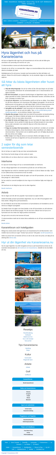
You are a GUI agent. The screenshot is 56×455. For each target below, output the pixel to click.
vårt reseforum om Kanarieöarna (27, 248)
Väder (6, 2)
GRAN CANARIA (13, 21)
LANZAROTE (33, 21)
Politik (28, 395)
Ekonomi (28, 399)
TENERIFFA (23, 21)
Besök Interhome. (6, 188)
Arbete (28, 367)
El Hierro (36, 444)
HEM (4, 21)
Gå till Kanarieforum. (47, 233)
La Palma (27, 444)
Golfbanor (28, 375)
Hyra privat (28, 341)
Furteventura (43, 442)
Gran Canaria (15, 442)
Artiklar (24, 4)
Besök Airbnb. (5, 223)
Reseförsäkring (28, 333)
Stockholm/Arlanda (28, 419)
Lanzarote (34, 442)
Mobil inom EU (27, 337)
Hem (6, 442)
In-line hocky (28, 408)
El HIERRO (36, 23)
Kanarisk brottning (28, 410)
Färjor (28, 350)
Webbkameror (48, 2)
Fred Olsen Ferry (28, 430)
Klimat (28, 397)
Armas (28, 432)
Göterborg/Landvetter (28, 421)
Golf (41, 2)
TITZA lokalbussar (28, 434)
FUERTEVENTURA (45, 21)
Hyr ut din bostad (28, 339)
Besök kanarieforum (28, 382)
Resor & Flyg (30, 2)
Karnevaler (28, 358)
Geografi (28, 393)
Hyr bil (37, 2)
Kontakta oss (31, 4)
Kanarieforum (13, 2)
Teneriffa (24, 442)
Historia (28, 391)
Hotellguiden (22, 2)
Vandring (28, 348)
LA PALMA (28, 23)
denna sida (12, 237)
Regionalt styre (28, 360)
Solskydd (28, 335)
